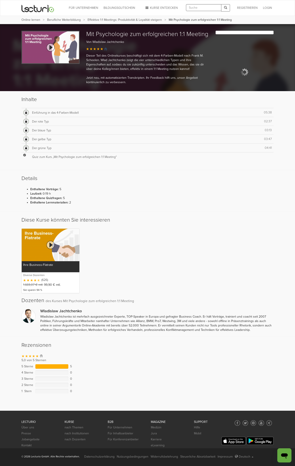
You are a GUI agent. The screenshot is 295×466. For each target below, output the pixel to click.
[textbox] (203, 7)
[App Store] (233, 441)
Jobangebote (30, 439)
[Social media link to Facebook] (237, 423)
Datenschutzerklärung (99, 456)
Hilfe (197, 427)
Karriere (156, 439)
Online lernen (30, 20)
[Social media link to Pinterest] (253, 423)
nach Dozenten (75, 439)
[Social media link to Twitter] (245, 423)
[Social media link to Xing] (269, 423)
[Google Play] (260, 441)
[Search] (225, 8)
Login (267, 8)
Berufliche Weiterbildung (64, 20)
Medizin (156, 427)
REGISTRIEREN (247, 8)
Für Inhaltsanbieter (120, 433)
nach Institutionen (77, 433)
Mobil (197, 433)
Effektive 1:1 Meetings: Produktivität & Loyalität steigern (125, 20)
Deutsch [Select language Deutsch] (244, 456)
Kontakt (26, 445)
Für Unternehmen (120, 427)
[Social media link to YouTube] (261, 423)
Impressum (225, 456)
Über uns (27, 427)
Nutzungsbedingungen (132, 456)
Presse (26, 433)
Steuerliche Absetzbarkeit (197, 456)
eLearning (158, 445)
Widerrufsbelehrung (164, 456)
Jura (154, 433)
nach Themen (74, 427)
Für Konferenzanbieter (123, 439)
